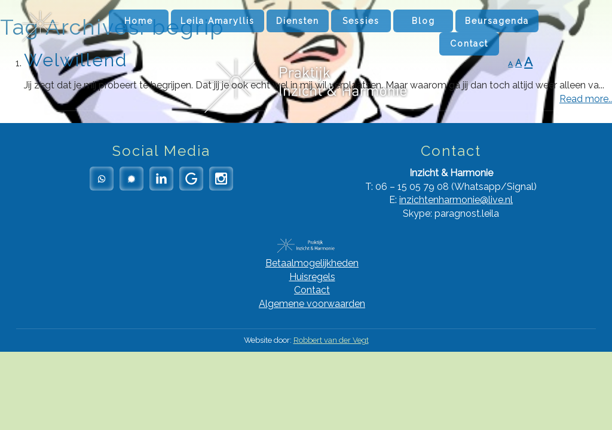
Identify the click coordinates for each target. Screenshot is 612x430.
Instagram (221, 179)
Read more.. (585, 99)
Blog (423, 21)
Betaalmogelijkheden (312, 263)
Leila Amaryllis (217, 21)
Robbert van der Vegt (331, 340)
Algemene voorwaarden (312, 303)
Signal (131, 179)
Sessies (361, 21)
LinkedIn (161, 179)
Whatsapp (102, 179)
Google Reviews (191, 179)
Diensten (297, 21)
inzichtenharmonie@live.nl (456, 199)
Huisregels (312, 276)
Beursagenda (497, 21)
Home (138, 21)
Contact (469, 43)
